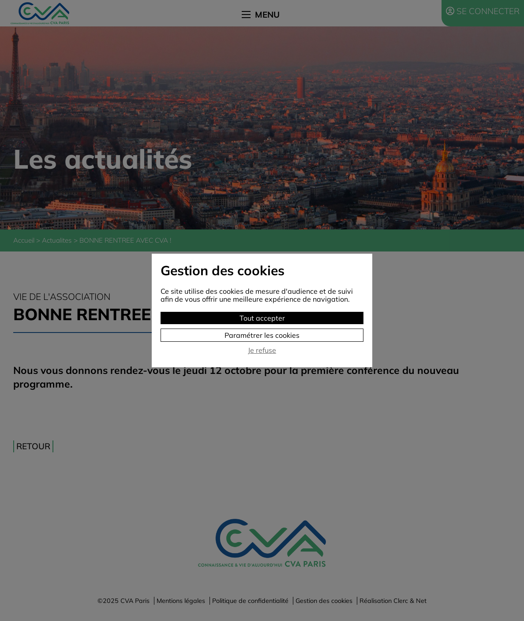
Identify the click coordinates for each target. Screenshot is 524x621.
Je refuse (262, 350)
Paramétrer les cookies (262, 335)
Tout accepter (262, 318)
